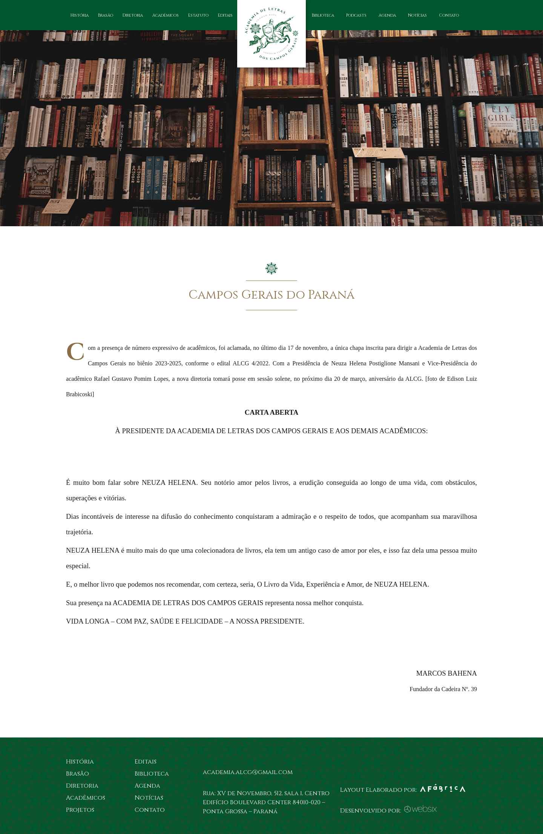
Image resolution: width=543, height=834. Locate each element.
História (80, 15)
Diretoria (133, 15)
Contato (449, 15)
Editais (225, 15)
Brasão (105, 15)
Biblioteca (323, 15)
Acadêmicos (165, 15)
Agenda (387, 15)
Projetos (80, 810)
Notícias (417, 15)
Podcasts (356, 15)
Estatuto (198, 15)
